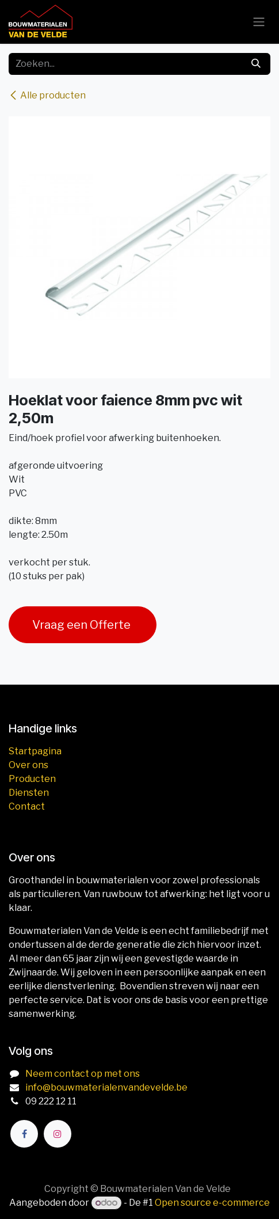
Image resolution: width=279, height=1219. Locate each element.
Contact (27, 806)
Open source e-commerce (212, 1202)
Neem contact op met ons (82, 1073)
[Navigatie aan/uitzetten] (258, 22)
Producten (32, 778)
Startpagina (35, 751)
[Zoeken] (256, 64)
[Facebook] (24, 1134)
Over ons (28, 764)
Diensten (29, 792)
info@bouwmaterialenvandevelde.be (106, 1087)
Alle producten (47, 95)
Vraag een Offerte (82, 625)
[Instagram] (57, 1134)
